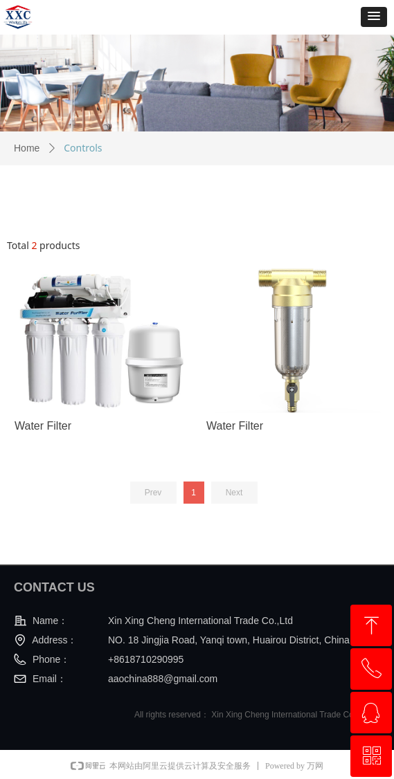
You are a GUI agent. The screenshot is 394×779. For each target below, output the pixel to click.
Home (26, 148)
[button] (374, 17)
